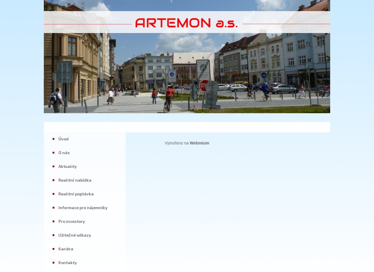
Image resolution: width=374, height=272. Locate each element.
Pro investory (71, 221)
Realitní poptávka (76, 193)
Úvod (63, 138)
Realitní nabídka (74, 180)
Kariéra (65, 248)
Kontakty (67, 262)
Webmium (199, 143)
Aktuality (67, 166)
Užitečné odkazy (74, 235)
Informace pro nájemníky (83, 207)
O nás (64, 152)
